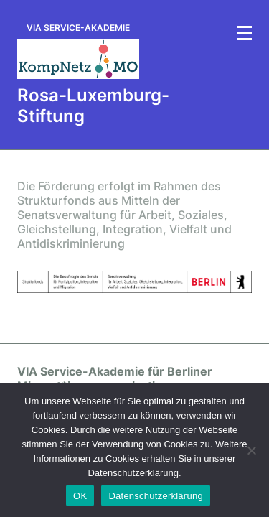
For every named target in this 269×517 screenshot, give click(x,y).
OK (80, 495)
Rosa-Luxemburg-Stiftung (93, 105)
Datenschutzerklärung (155, 495)
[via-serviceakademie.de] (78, 51)
